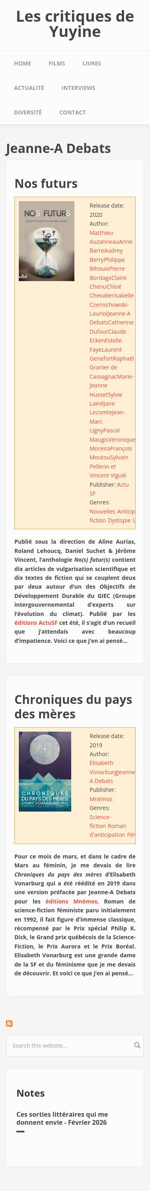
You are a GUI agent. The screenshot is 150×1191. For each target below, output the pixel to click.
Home (22, 63)
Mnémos (101, 799)
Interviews (78, 88)
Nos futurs (46, 183)
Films (57, 63)
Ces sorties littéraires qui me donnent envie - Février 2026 (62, 1118)
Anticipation (132, 511)
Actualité (29, 88)
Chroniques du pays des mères (73, 706)
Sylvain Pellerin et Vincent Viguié (109, 466)
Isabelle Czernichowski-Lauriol (112, 304)
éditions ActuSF (36, 622)
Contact (72, 112)
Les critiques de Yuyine (75, 23)
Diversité (28, 112)
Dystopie (119, 520)
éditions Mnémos (71, 901)
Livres (91, 63)
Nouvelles (102, 511)
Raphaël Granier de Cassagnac (112, 367)
